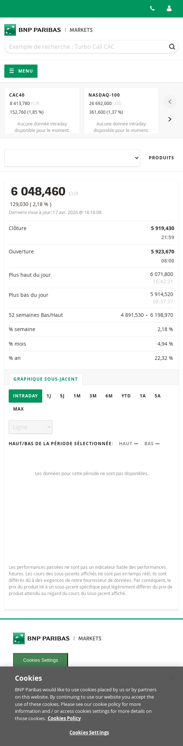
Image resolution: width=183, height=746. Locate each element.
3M (93, 396)
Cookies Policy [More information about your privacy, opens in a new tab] (64, 722)
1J (49, 396)
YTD (126, 396)
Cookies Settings (40, 660)
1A (143, 396)
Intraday (25, 396)
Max (18, 409)
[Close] (171, 682)
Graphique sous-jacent (45, 379)
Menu (21, 71)
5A (158, 396)
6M (109, 396)
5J (62, 396)
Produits (161, 158)
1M (77, 396)
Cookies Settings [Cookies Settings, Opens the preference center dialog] (89, 736)
